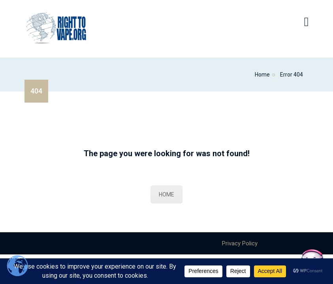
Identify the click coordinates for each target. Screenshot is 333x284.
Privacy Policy (240, 243)
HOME (166, 194)
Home (262, 74)
